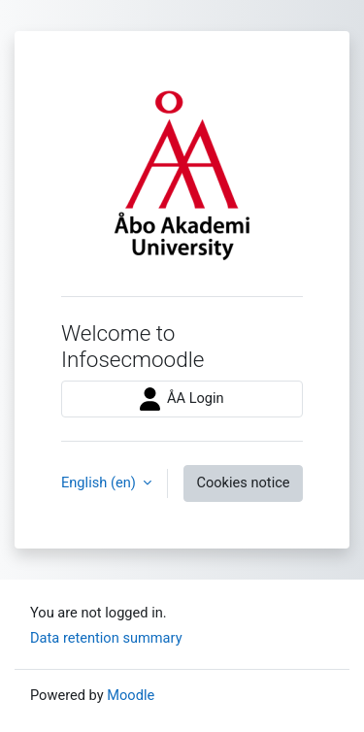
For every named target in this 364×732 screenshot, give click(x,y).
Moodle (130, 695)
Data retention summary (106, 638)
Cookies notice (242, 482)
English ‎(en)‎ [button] (100, 482)
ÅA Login (181, 399)
